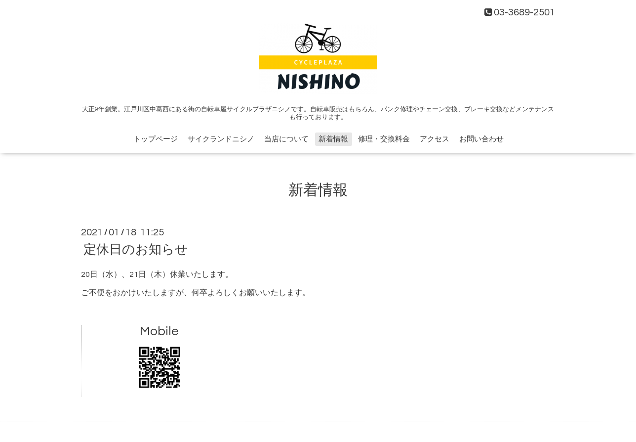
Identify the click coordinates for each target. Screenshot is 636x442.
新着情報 (333, 139)
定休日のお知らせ (135, 249)
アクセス (434, 139)
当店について (286, 139)
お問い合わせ (481, 139)
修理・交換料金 (384, 139)
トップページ (155, 139)
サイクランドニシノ (221, 139)
